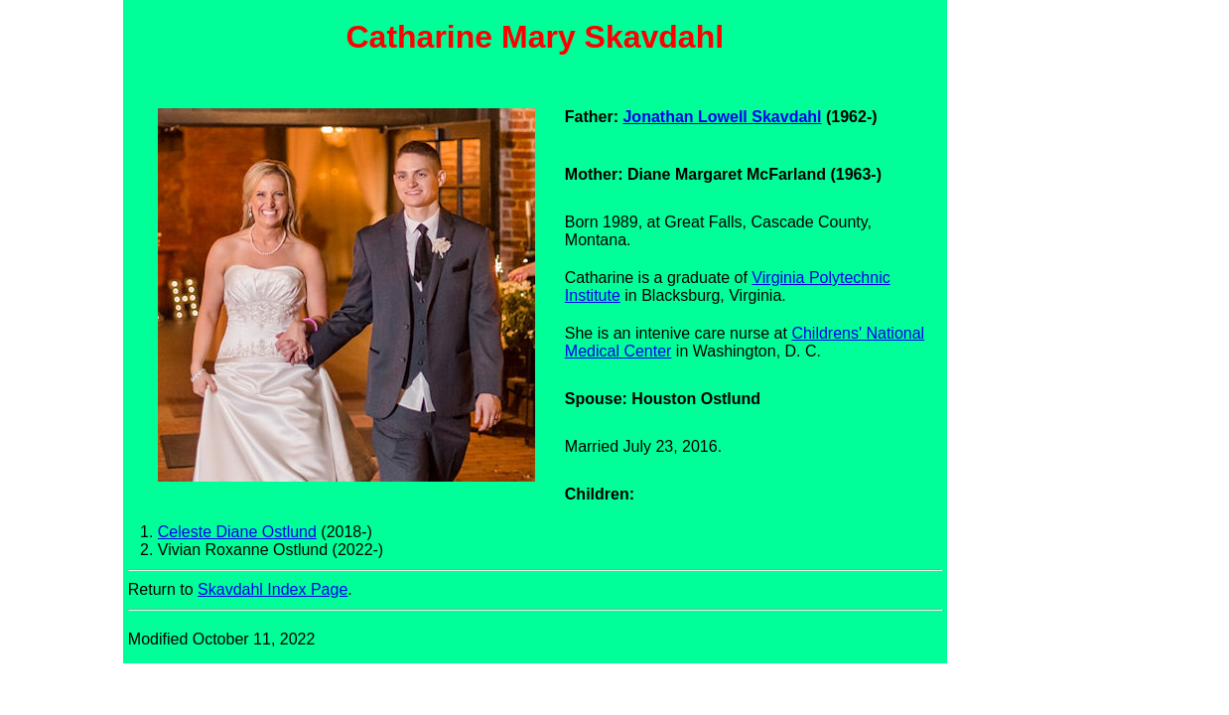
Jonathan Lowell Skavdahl (721, 116)
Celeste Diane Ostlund (237, 531)
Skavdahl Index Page (272, 589)
